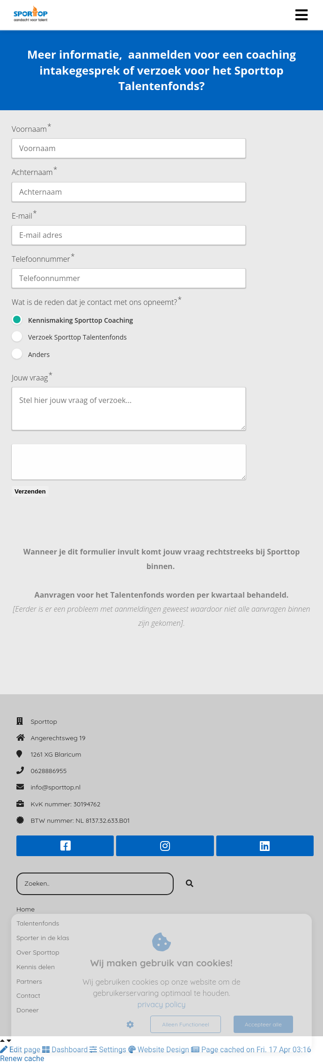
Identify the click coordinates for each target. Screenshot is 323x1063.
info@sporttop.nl (55, 787)
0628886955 (48, 771)
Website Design (159, 1049)
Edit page (21, 1049)
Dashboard (65, 1049)
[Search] (189, 884)
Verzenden (30, 491)
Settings (108, 1049)
